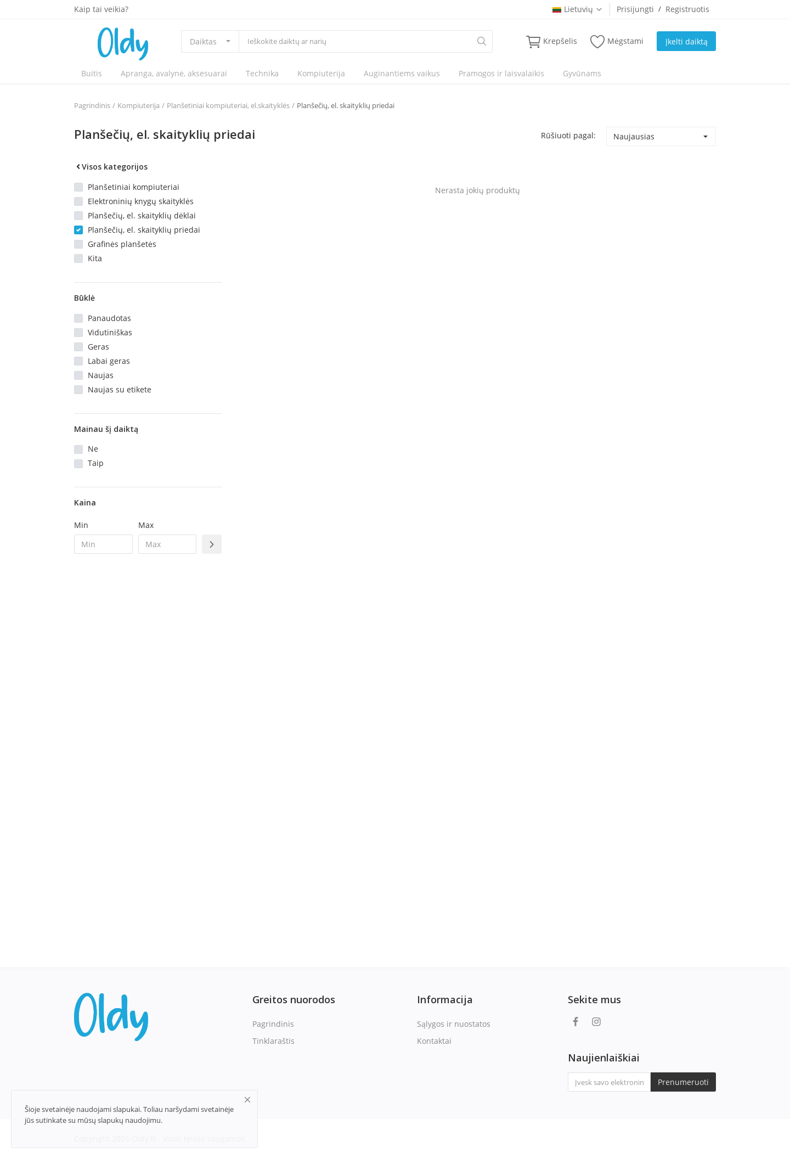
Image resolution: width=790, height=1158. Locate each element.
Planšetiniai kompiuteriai (133, 187)
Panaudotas (109, 318)
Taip (96, 463)
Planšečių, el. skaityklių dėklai (142, 215)
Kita (95, 258)
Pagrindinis (92, 105)
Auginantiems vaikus (402, 73)
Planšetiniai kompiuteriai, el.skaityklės (228, 105)
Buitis (91, 73)
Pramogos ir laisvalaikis (501, 73)
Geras (98, 346)
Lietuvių (577, 9)
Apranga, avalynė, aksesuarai (174, 73)
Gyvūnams (582, 73)
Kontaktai (434, 1041)
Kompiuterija (321, 73)
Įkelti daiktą (686, 41)
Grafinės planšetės (122, 244)
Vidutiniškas (110, 332)
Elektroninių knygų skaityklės (141, 201)
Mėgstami (617, 41)
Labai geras (109, 361)
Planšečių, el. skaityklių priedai (345, 105)
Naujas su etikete (119, 389)
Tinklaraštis (273, 1041)
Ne (93, 448)
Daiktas (203, 41)
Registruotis (687, 9)
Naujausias (633, 136)
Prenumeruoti (683, 1082)
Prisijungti (635, 9)
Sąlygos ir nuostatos (453, 1024)
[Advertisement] (148, 740)
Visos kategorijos (111, 166)
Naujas (101, 375)
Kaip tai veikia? (101, 9)
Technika (262, 73)
